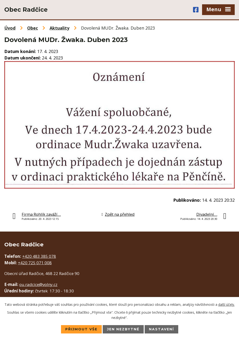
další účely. (226, 304)
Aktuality (59, 28)
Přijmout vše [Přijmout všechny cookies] (81, 329)
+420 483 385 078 (39, 256)
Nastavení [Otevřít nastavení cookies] (161, 329)
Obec (32, 28)
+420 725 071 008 (35, 262)
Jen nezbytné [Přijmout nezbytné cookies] (123, 329)
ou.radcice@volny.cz (38, 284)
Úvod (9, 28)
